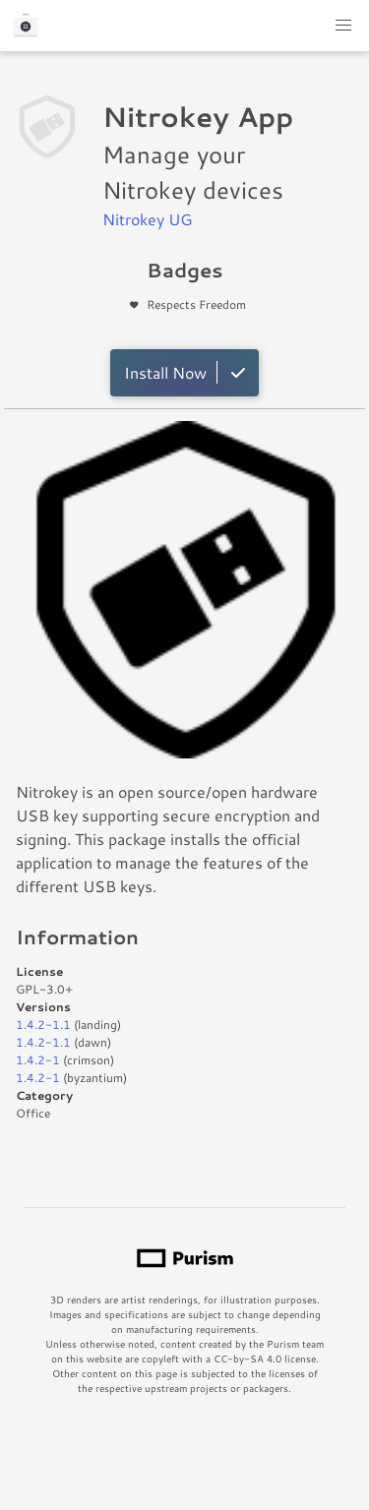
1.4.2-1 (38, 1060)
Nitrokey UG (147, 219)
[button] (343, 25)
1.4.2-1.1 (43, 1024)
